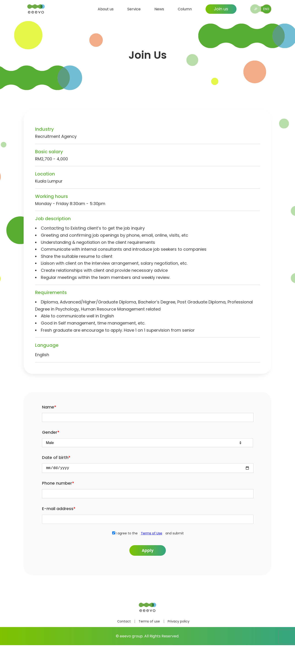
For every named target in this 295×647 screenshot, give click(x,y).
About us (106, 8)
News (159, 8)
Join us (221, 8)
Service (134, 8)
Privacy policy (178, 623)
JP (255, 8)
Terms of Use (151, 534)
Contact (124, 623)
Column (185, 8)
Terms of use (149, 623)
